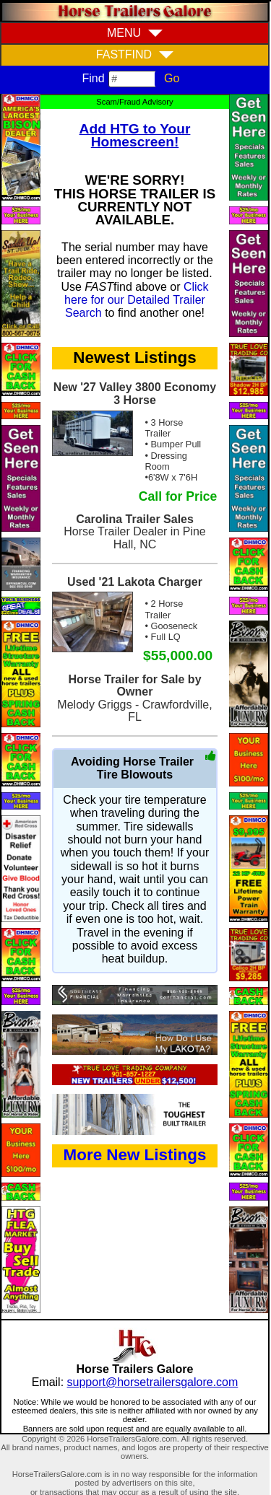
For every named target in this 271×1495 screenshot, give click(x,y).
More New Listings (135, 1155)
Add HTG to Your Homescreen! (135, 135)
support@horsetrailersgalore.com (152, 1382)
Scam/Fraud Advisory (134, 101)
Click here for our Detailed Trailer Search (136, 300)
